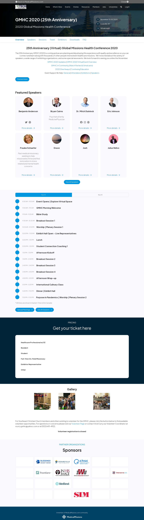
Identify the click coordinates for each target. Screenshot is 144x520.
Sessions (42, 39)
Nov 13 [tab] (43, 195)
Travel (52, 39)
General (67, 73)
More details (28, 128)
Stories (76, 7)
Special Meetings (24, 310)
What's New (57, 7)
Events (67, 7)
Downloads (75, 39)
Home (47, 7)
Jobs (104, 7)
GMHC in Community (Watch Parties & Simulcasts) (72, 65)
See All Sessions (45, 310)
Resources (86, 7)
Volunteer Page (78, 424)
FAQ (84, 39)
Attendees (75, 73)
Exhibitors (62, 39)
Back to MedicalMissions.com (29, 1)
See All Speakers (72, 182)
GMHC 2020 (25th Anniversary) (46, 19)
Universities (113, 7)
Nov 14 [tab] (100, 195)
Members (96, 7)
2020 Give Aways (62, 69)
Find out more (22, 79)
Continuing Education (80, 69)
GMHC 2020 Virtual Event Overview (81, 62)
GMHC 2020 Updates (57, 62)
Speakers (31, 39)
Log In (127, 7)
